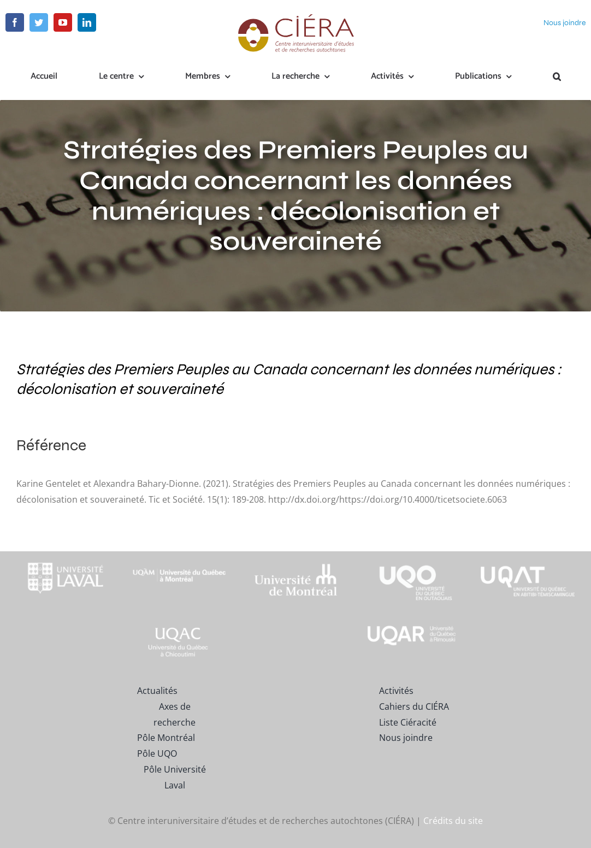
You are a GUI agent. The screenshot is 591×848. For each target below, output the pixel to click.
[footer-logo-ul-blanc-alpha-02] (63, 556)
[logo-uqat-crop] (528, 556)
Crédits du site (453, 820)
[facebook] (14, 22)
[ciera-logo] (296, 17)
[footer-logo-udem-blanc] (295, 567)
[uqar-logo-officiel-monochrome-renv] (412, 628)
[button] (556, 77)
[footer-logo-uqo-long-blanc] (412, 556)
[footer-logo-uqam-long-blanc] (180, 561)
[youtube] (63, 22)
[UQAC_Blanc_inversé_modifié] (180, 628)
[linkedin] (87, 22)
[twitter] (38, 22)
